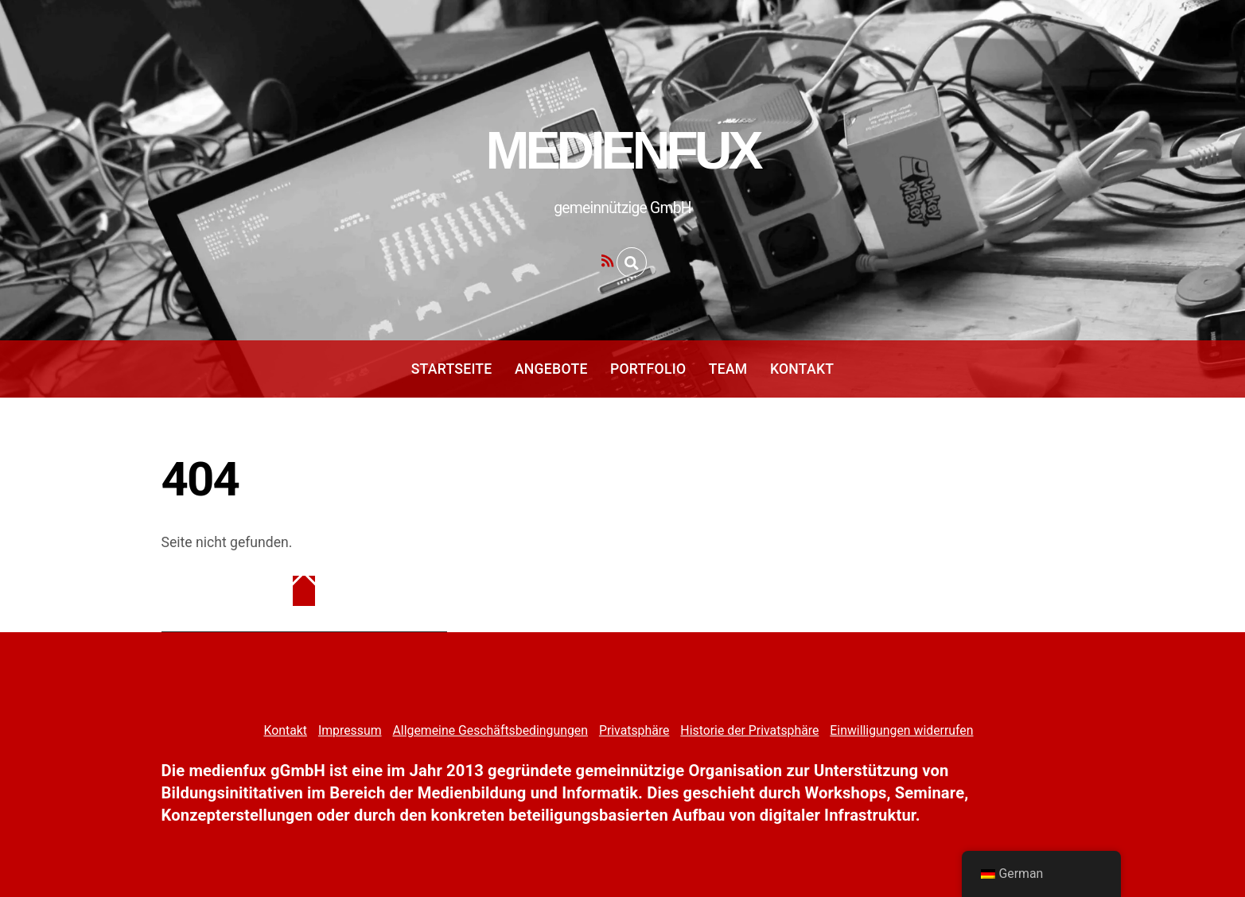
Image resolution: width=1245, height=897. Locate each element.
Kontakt (802, 369)
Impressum (350, 730)
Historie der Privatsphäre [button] (749, 730)
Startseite (451, 369)
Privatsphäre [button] (634, 730)
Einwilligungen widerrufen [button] (901, 730)
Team (728, 369)
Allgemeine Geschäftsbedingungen (489, 730)
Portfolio (648, 369)
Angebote (551, 369)
